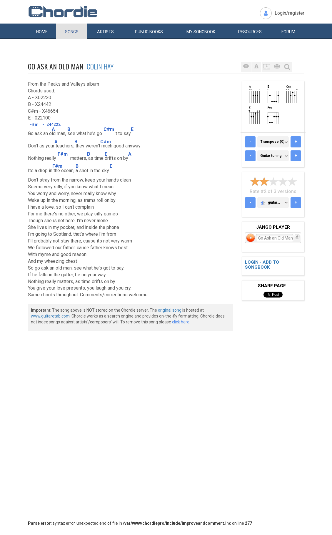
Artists (105, 31)
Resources (250, 31)
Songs (72, 31)
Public (149, 31)
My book (200, 31)
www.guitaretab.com (50, 316)
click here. (181, 322)
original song (169, 310)
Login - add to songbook (262, 265)
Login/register (289, 13)
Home (42, 31)
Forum (288, 31)
